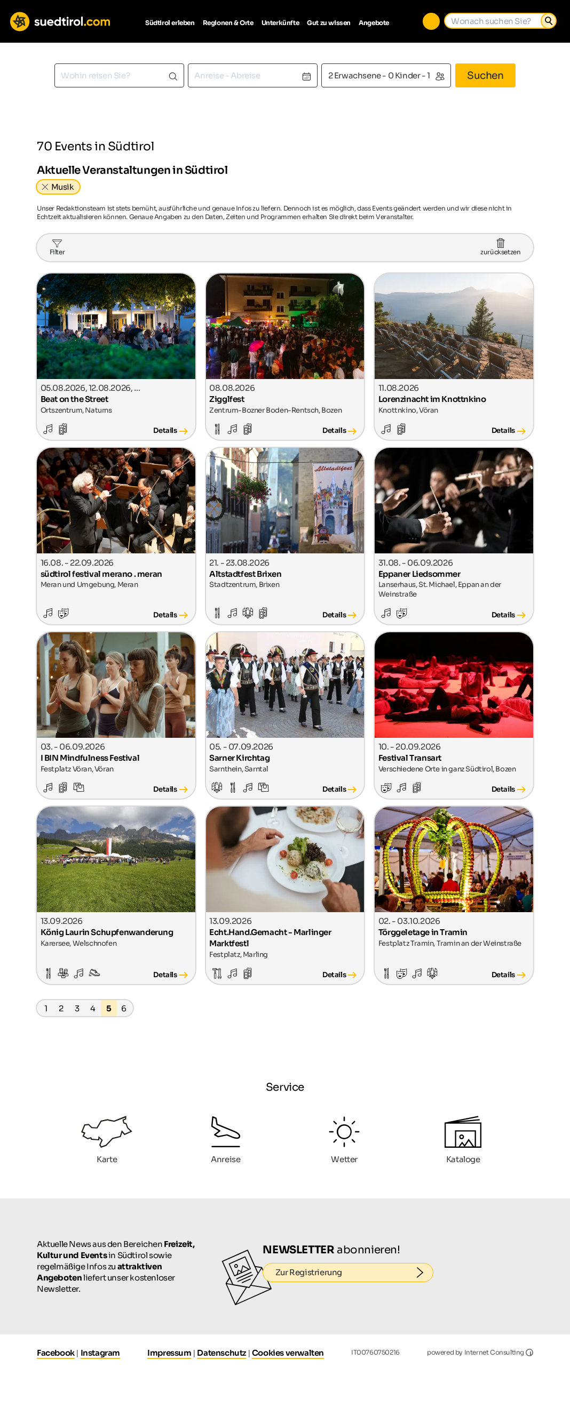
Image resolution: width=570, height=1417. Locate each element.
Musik (62, 187)
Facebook (56, 1353)
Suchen (485, 75)
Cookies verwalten (288, 1353)
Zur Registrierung (354, 1272)
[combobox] (119, 75)
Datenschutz (221, 1353)
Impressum (169, 1353)
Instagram (100, 1353)
